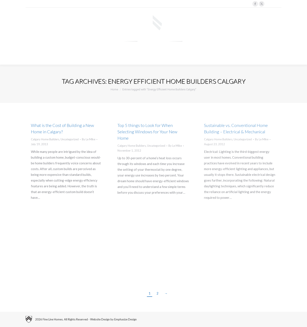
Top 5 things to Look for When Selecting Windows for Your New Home (147, 132)
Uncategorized (70, 139)
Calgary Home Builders (45, 139)
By (88, 139)
